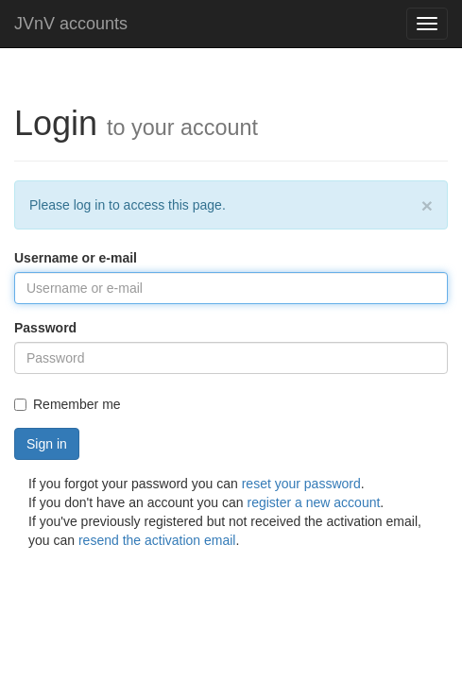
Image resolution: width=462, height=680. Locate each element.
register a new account (314, 502)
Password (45, 327)
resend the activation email (157, 540)
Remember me (67, 404)
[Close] (427, 205)
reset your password (301, 483)
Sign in (46, 443)
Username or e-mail (75, 257)
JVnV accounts (71, 23)
